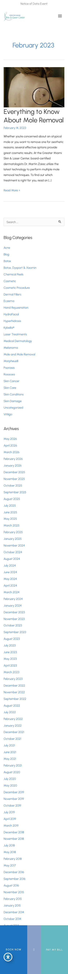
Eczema (9, 301)
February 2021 (13, 765)
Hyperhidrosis (12, 321)
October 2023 (13, 625)
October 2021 (12, 738)
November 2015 (14, 892)
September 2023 (15, 632)
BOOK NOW (13, 949)
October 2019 (12, 805)
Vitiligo (8, 414)
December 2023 (14, 612)
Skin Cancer (11, 381)
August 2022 (12, 705)
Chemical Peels (13, 274)
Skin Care (10, 387)
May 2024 (10, 579)
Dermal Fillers (12, 294)
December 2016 (14, 872)
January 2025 (13, 539)
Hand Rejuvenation (16, 307)
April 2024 (10, 585)
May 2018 (10, 852)
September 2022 (15, 699)
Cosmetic (10, 281)
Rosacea (9, 374)
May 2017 (10, 865)
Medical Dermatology (18, 341)
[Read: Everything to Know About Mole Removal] (34, 87)
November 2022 (14, 692)
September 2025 (15, 492)
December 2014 (14, 912)
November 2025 (14, 479)
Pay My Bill (54, 949)
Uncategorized (13, 407)
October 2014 (12, 919)
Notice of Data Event (34, 3)
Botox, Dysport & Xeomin (20, 267)
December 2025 (14, 472)
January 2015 (12, 905)
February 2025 (13, 532)
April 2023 (10, 665)
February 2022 (13, 719)
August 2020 (12, 772)
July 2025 (10, 505)
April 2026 (10, 445)
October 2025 (13, 485)
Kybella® (9, 327)
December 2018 (14, 832)
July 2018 (9, 845)
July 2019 (9, 812)
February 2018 (13, 858)
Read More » (12, 190)
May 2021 (10, 759)
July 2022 (10, 712)
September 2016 (14, 879)
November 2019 (14, 799)
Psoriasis (9, 367)
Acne (7, 247)
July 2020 (10, 779)
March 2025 (11, 525)
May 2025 (10, 518)
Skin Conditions (14, 394)
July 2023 (10, 645)
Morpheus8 (11, 361)
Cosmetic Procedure (17, 287)
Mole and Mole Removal (19, 354)
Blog (6, 254)
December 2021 (14, 732)
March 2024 (11, 592)
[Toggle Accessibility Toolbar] (8, 957)
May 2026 (10, 439)
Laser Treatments (15, 334)
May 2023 (10, 659)
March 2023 (11, 672)
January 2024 (13, 605)
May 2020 (10, 785)
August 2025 (12, 499)
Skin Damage (13, 401)
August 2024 (12, 559)
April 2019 (10, 819)
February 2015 (13, 899)
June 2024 (10, 572)
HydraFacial (11, 314)
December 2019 (14, 792)
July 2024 (10, 565)
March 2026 (11, 452)
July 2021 (9, 745)
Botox (8, 261)
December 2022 (14, 685)
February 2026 (13, 459)
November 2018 (14, 838)
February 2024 (13, 599)
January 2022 (13, 725)
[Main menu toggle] (59, 16)
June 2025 (10, 512)
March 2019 (11, 825)
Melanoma (11, 347)
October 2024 (13, 552)
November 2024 (14, 545)
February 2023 (13, 679)
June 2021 (10, 752)
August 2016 (11, 885)
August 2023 (12, 638)
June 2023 (10, 652)
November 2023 (14, 619)
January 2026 (13, 465)
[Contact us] (34, 949)
